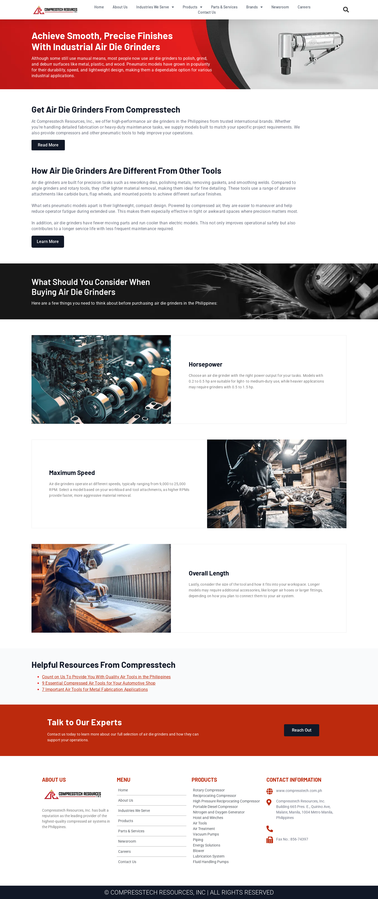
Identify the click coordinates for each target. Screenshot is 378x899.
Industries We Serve (155, 7)
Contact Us (207, 12)
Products (192, 7)
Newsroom (280, 7)
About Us (120, 7)
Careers (304, 7)
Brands (254, 7)
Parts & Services (224, 7)
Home (99, 7)
